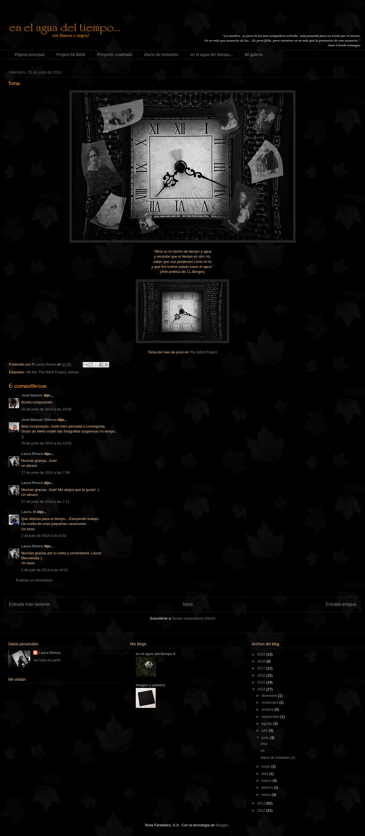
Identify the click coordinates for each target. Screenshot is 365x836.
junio (266, 738)
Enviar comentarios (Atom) (194, 618)
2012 (261, 810)
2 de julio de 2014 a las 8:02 (43, 536)
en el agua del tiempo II (155, 654)
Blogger (222, 825)
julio (265, 730)
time (263, 744)
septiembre (271, 717)
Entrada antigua (341, 604)
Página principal (30, 54)
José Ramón (32, 395)
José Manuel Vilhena (39, 420)
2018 (261, 661)
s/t (262, 751)
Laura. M (28, 512)
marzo (267, 780)
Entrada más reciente (29, 604)
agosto (267, 723)
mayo (266, 766)
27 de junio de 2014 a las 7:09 (45, 472)
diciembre (270, 695)
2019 (261, 654)
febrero (268, 787)
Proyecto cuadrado (114, 54)
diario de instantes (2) (277, 757)
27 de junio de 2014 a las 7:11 (45, 501)
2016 (261, 675)
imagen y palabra (150, 685)
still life (31, 372)
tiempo (73, 372)
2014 (261, 689)
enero (267, 795)
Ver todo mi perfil (46, 660)
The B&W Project (203, 352)
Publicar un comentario (34, 580)
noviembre (270, 702)
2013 (261, 803)
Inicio (188, 604)
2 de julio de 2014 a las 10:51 (44, 570)
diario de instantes (161, 54)
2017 (261, 668)
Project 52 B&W (70, 54)
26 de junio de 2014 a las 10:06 (46, 409)
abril (265, 774)
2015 (261, 682)
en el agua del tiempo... (211, 54)
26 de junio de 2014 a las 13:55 (46, 443)
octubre (268, 709)
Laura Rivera (32, 454)
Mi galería (254, 54)
